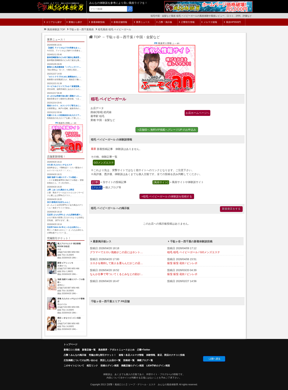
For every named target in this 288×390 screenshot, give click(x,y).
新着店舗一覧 (89, 349)
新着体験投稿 (97, 22)
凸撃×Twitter (143, 349)
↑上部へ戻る (214, 358)
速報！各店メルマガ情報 (131, 355)
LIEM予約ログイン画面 (158, 365)
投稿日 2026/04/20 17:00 (127, 261)
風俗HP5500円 (232, 22)
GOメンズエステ (104, 162)
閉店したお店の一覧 (110, 360)
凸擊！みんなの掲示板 (75, 355)
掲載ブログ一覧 (145, 360)
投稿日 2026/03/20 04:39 (205, 272)
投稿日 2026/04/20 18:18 (127, 250)
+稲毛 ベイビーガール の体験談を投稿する (167, 196)
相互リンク (92, 365)
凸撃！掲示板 (164, 22)
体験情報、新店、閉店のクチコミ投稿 (165, 355)
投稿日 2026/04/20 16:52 (127, 272)
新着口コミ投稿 (72, 349)
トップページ (70, 344)
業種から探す (74, 22)
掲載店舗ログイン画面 (132, 365)
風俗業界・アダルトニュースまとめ (116, 349)
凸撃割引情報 (187, 22)
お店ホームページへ (197, 112)
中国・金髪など (148, 37)
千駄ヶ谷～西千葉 (119, 37)
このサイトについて (74, 365)
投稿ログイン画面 (110, 365)
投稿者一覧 (129, 360)
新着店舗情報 (119, 22)
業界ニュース (142, 22)
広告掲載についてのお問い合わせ (81, 360)
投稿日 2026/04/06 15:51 (205, 261)
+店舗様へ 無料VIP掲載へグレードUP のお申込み (167, 129)
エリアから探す (53, 22)
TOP (95, 37)
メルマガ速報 (209, 22)
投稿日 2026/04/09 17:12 (205, 250)
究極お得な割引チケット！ (102, 355)
